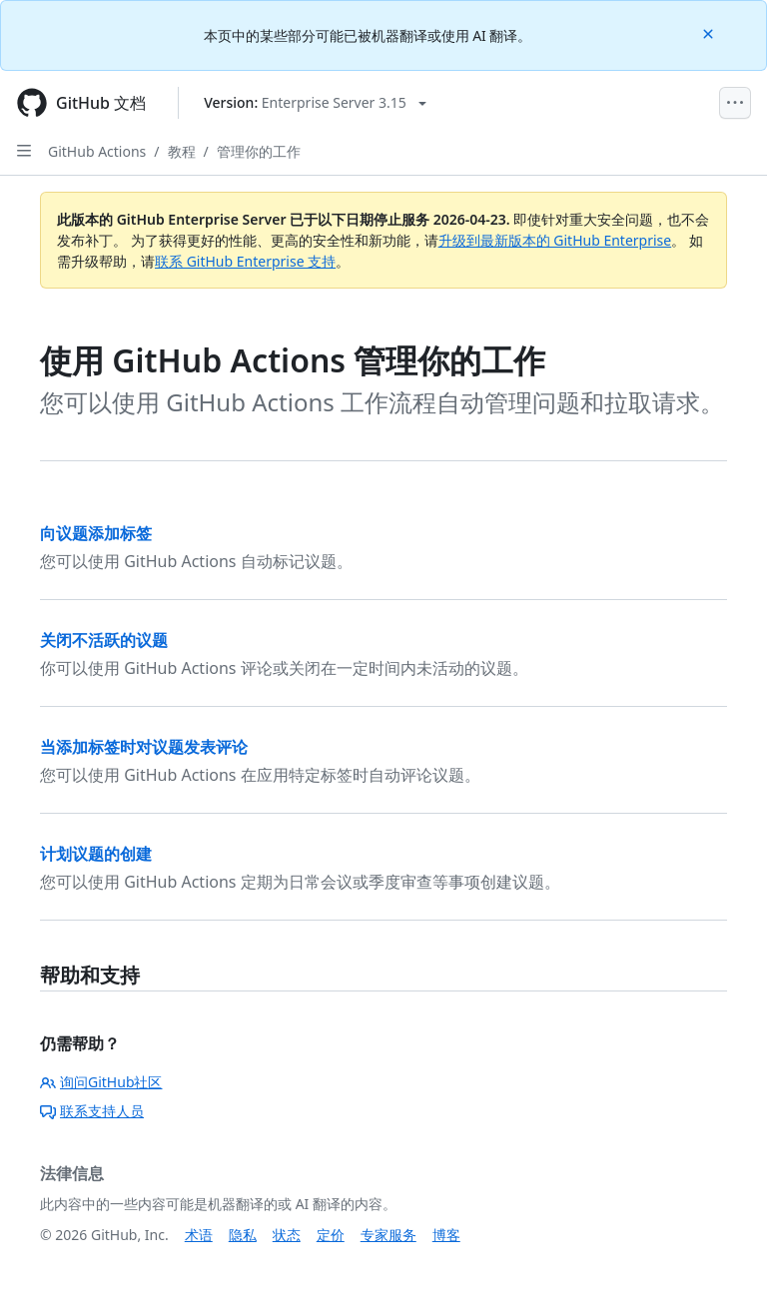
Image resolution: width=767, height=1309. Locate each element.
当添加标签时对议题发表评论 (144, 747)
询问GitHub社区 (101, 1081)
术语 (199, 1234)
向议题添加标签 (96, 533)
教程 (182, 151)
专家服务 (388, 1234)
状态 (287, 1234)
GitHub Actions (97, 151)
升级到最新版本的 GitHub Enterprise (555, 240)
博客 (446, 1234)
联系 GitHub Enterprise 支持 (245, 261)
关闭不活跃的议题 (104, 640)
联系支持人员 (92, 1110)
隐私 (243, 1234)
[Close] (710, 32)
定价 (331, 1234)
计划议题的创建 (96, 854)
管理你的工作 (259, 151)
